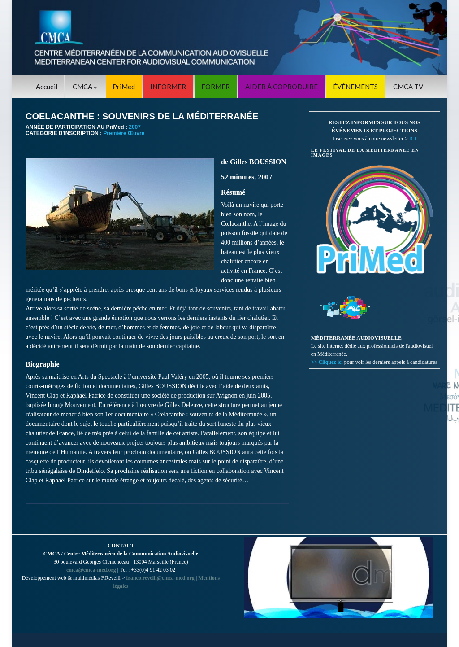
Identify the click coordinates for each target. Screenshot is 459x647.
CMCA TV (408, 87)
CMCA (85, 87)
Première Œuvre (123, 133)
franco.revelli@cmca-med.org (160, 578)
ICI (412, 139)
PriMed (124, 87)
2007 (135, 127)
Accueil (46, 87)
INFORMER (168, 87)
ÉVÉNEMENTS (355, 87)
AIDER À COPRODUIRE (281, 87)
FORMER (215, 87)
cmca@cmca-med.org (91, 570)
